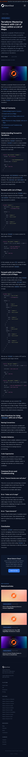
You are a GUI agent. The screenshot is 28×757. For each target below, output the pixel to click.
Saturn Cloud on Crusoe (8, 703)
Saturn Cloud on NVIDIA (8, 707)
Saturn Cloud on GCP (7, 716)
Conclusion (6, 127)
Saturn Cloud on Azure (7, 714)
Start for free (14, 570)
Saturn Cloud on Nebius (8, 701)
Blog (3, 726)
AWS (21, 177)
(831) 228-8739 (5, 677)
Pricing (4, 692)
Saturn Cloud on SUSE (7, 705)
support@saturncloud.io (8, 675)
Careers (4, 739)
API (3, 687)
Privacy (16, 753)
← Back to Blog (4, 14)
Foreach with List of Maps (9, 113)
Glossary (4, 728)
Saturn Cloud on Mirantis (8, 699)
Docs (3, 730)
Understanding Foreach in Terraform (12, 111)
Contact (4, 744)
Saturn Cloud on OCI (7, 718)
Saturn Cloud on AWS (7, 710)
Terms (11, 753)
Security (4, 742)
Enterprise (4, 689)
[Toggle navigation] (25, 5)
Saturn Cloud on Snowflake (8, 712)
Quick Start (5, 685)
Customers (5, 732)
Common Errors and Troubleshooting (12, 125)
